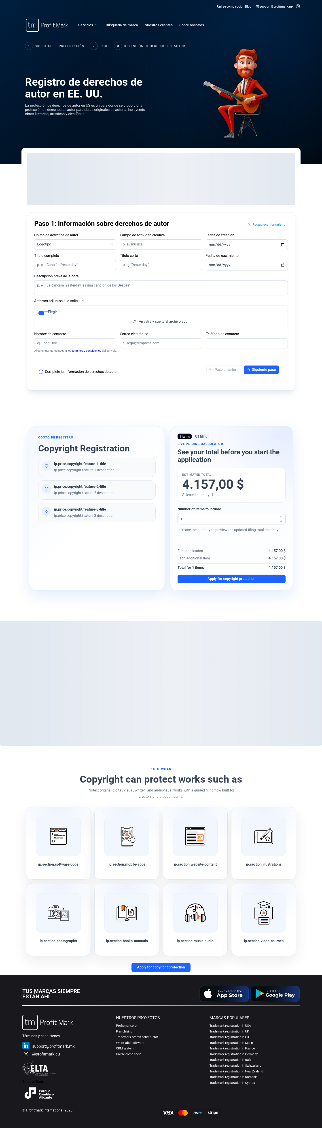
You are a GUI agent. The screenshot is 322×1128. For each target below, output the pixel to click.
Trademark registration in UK (229, 1031)
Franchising (124, 1031)
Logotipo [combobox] (44, 244)
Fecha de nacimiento (222, 255)
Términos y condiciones (41, 1036)
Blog (248, 6)
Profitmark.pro (126, 1025)
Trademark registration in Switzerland (235, 1065)
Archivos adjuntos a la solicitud (59, 301)
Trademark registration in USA (230, 1025)
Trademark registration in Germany (234, 1054)
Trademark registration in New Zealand (236, 1071)
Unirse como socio (229, 6)
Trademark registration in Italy (230, 1060)
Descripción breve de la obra (56, 276)
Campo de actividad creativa (142, 235)
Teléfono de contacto (222, 334)
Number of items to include (199, 509)
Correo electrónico (134, 334)
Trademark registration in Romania (234, 1077)
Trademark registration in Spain (231, 1043)
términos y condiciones (86, 350)
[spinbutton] (232, 519)
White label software (130, 1043)
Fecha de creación (220, 235)
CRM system (124, 1048)
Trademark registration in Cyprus (232, 1082)
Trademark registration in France (232, 1048)
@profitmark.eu (46, 1054)
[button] (111, 244)
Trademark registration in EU (229, 1037)
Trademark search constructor (137, 1037)
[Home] (47, 25)
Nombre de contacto (50, 334)
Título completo (46, 255)
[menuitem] (122, 25)
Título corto (129, 255)
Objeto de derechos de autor (56, 235)
